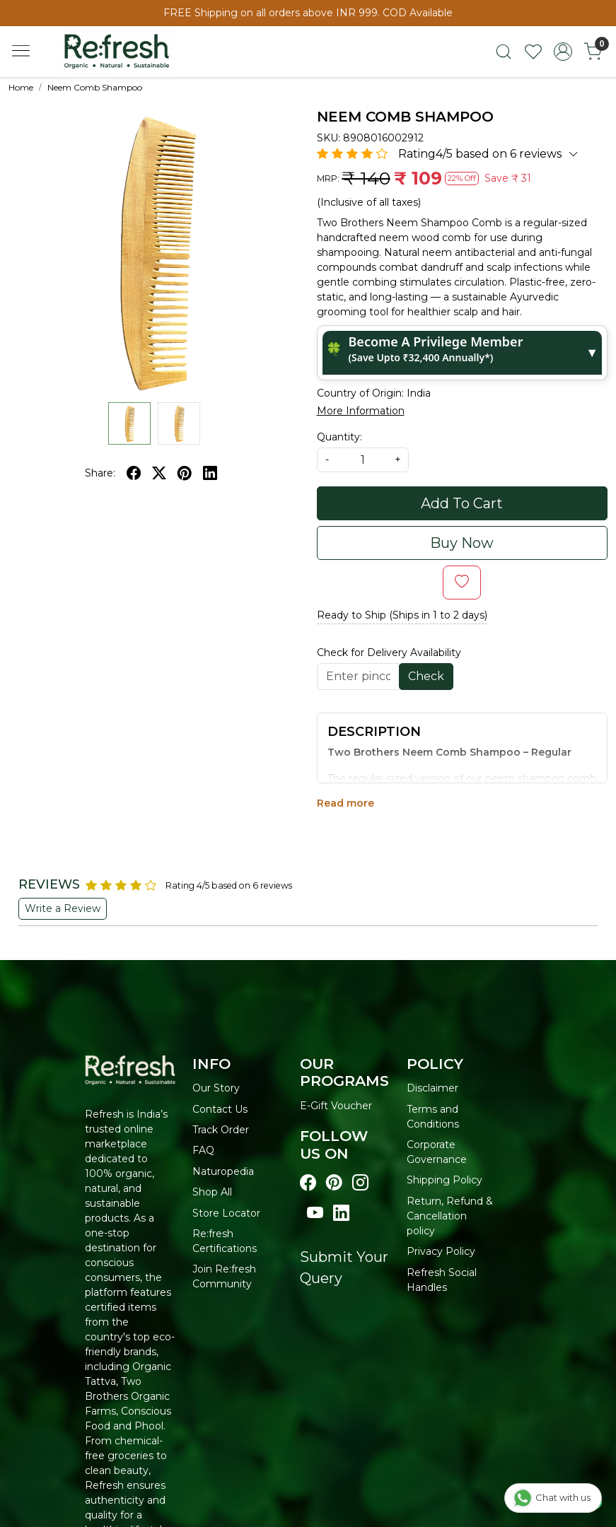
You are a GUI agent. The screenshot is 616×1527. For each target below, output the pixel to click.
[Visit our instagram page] (360, 1183)
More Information (361, 410)
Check (426, 676)
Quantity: (339, 437)
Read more (345, 803)
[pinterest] (184, 473)
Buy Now (462, 542)
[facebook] (133, 473)
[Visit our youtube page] (315, 1213)
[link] (503, 51)
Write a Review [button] (62, 908)
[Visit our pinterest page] (334, 1183)
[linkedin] (210, 473)
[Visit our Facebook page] (308, 1183)
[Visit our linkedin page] (341, 1213)
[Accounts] (563, 51)
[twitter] (159, 473)
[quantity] (363, 459)
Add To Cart (462, 503)
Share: (100, 473)
